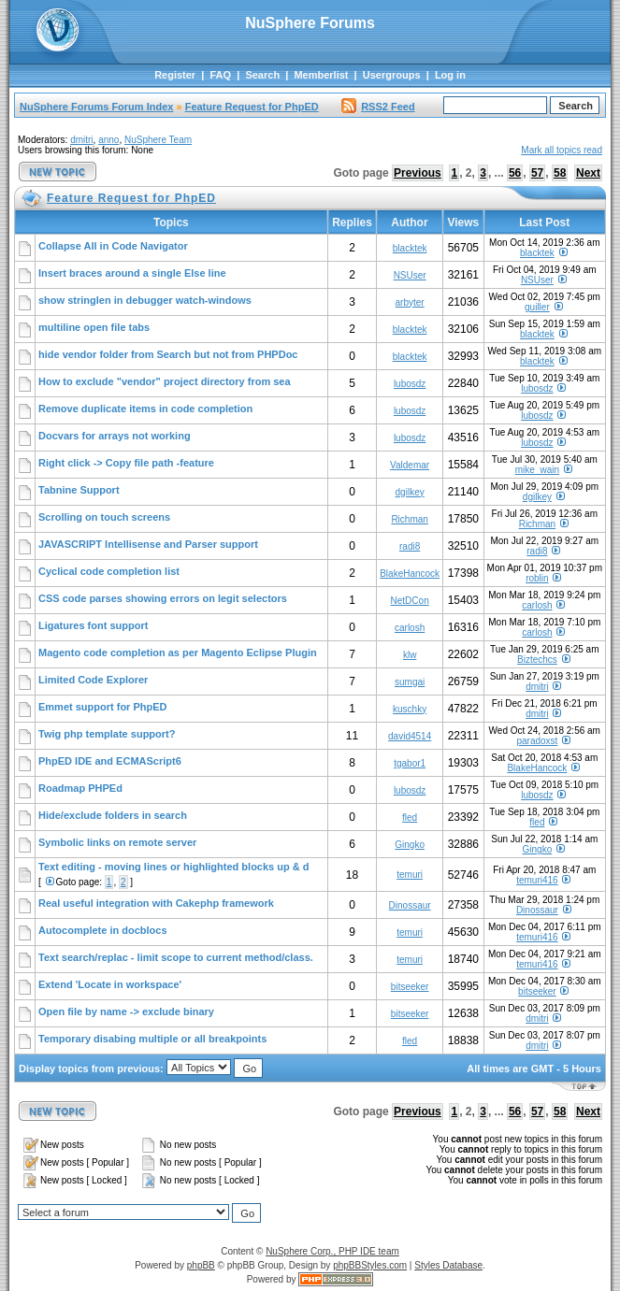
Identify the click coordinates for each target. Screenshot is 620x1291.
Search (262, 74)
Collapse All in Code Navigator (113, 245)
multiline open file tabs (94, 327)
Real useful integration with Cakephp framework (156, 903)
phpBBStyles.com (370, 1265)
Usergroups (392, 74)
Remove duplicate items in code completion (145, 408)
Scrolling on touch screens (104, 517)
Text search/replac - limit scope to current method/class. (175, 957)
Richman (409, 519)
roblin (537, 578)
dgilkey (410, 492)
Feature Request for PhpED (252, 106)
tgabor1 (409, 763)
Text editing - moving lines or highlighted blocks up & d (173, 866)
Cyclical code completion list (109, 571)
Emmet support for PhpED (102, 706)
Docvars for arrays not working (114, 435)
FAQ (220, 74)
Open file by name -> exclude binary (126, 1011)
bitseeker (410, 987)
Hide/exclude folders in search (112, 815)
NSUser (410, 275)
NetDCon (410, 600)
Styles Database (448, 1265)
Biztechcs (537, 659)
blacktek (410, 248)
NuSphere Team (158, 140)
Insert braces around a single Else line (132, 273)
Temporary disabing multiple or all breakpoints (152, 1038)
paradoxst (536, 741)
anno (108, 140)
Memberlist (321, 74)
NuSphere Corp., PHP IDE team (332, 1251)
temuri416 (536, 880)
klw (409, 655)
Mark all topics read (561, 150)
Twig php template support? (106, 733)
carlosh (537, 605)
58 (560, 172)
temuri (410, 874)
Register (174, 74)
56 (515, 172)
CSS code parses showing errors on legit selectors (162, 598)
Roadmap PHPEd (80, 788)
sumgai (410, 682)
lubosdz (409, 384)
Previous (417, 172)
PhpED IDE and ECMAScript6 (109, 761)
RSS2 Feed (377, 106)
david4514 (409, 736)
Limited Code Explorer (93, 679)
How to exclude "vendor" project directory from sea (164, 381)
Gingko (410, 844)
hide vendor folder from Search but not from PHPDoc (167, 354)
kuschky (409, 709)
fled (409, 817)
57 (537, 172)
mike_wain (537, 470)
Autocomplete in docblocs (102, 930)
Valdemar (409, 465)
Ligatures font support (93, 625)
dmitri (81, 140)
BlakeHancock (410, 573)
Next (588, 172)
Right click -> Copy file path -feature (126, 462)
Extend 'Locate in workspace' (109, 984)
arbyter (410, 302)
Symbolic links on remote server (117, 842)
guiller (537, 307)
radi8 (409, 546)
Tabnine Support (79, 489)
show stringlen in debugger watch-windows (145, 300)
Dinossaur (410, 905)
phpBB (201, 1265)
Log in (450, 74)
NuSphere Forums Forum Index (96, 106)
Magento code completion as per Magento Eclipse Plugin (177, 652)
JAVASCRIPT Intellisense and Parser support (148, 544)
